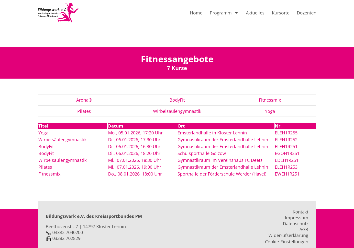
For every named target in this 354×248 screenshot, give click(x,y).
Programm (224, 12)
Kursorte (280, 13)
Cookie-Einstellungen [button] (286, 221)
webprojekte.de (133, 240)
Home (196, 13)
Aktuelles (255, 13)
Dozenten (306, 13)
